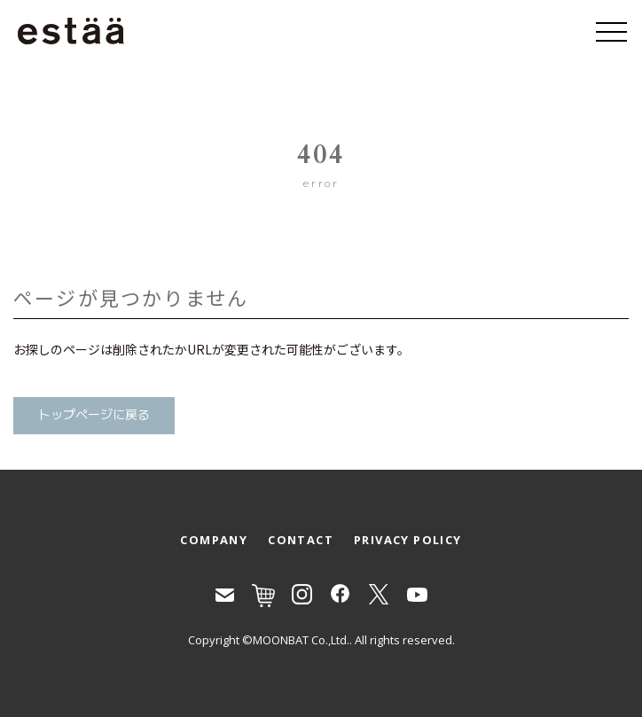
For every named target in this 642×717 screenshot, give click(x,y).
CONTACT (300, 540)
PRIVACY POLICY (408, 540)
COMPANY (213, 540)
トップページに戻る (94, 415)
